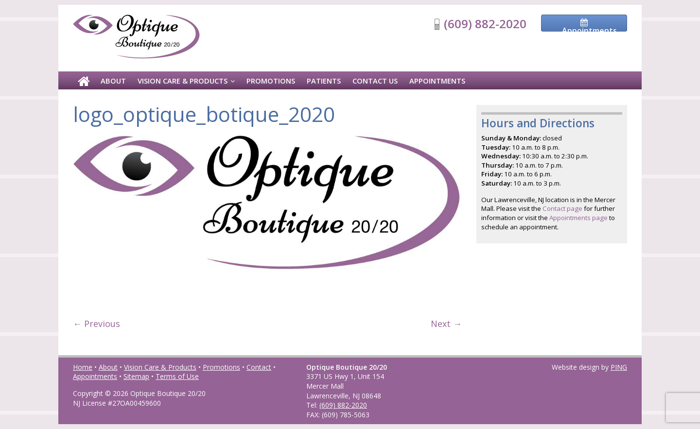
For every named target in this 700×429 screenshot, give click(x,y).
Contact (258, 367)
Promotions (270, 81)
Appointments (437, 81)
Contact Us (375, 81)
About (113, 81)
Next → (446, 323)
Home (82, 367)
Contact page (562, 208)
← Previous (96, 323)
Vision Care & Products (183, 81)
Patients (324, 81)
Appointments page (578, 217)
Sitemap (136, 376)
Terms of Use (177, 376)
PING (619, 367)
